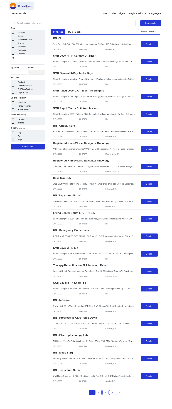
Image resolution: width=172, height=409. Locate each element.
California (22, 50)
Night (20, 140)
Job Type (15, 78)
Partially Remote (25, 106)
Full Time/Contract (25, 89)
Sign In (122, 13)
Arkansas (22, 47)
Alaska (20, 36)
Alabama (21, 33)
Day (19, 133)
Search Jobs (109, 13)
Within (31, 68)
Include (21, 123)
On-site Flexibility (18, 98)
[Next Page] (119, 392)
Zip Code (15, 68)
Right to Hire (23, 93)
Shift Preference (18, 128)
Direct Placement (25, 86)
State (13, 28)
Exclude (21, 119)
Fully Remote (23, 109)
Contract (21, 82)
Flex (19, 136)
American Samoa (25, 40)
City (12, 58)
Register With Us (137, 13)
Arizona (21, 43)
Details (149, 44)
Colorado (21, 54)
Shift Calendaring (18, 115)
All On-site (22, 102)
